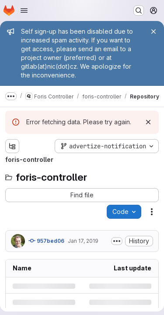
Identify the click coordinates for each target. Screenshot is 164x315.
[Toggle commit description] (116, 241)
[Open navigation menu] (24, 11)
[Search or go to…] (138, 10)
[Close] (153, 31)
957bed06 (46, 240)
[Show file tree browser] (12, 146)
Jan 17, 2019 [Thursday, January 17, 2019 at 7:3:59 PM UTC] (83, 241)
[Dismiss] (148, 122)
